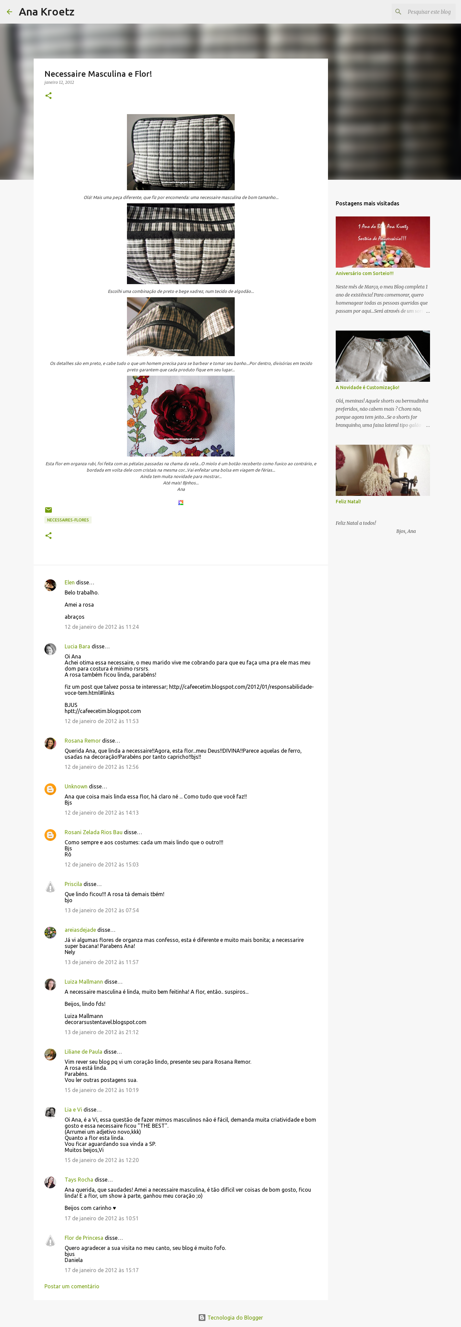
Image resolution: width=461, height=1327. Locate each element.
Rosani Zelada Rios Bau (94, 832)
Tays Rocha (79, 1180)
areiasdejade (80, 930)
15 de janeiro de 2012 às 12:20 (102, 1160)
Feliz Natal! (348, 501)
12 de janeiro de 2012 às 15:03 (102, 864)
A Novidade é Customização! (367, 387)
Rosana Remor (83, 741)
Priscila (74, 884)
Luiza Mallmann (84, 982)
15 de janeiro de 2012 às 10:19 (102, 1090)
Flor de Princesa (84, 1238)
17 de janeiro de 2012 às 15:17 (102, 1270)
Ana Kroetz (46, 11)
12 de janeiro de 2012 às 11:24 (102, 627)
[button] (48, 96)
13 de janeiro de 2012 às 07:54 (102, 910)
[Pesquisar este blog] (420, 12)
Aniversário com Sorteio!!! (365, 273)
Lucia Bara (77, 646)
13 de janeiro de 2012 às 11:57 (102, 962)
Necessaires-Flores (68, 520)
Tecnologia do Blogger (230, 1318)
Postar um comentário (71, 1286)
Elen (70, 582)
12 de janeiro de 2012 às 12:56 (102, 767)
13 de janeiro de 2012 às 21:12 (102, 1032)
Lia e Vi (73, 1110)
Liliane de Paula (83, 1052)
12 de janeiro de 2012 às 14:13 (102, 813)
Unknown (76, 786)
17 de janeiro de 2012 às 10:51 (102, 1218)
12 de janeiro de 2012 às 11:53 (102, 721)
